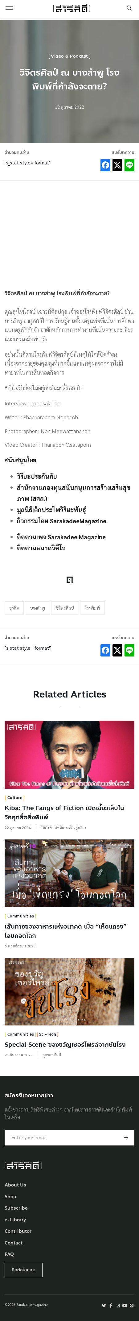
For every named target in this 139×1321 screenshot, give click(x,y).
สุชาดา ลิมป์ (52, 1054)
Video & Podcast (69, 56)
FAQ (9, 1254)
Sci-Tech (47, 1034)
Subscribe (16, 1208)
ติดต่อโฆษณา (23, 1270)
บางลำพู (37, 608)
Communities (20, 916)
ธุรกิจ (14, 608)
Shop (10, 1196)
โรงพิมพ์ (92, 608)
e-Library (15, 1220)
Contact (13, 1243)
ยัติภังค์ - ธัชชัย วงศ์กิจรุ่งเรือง (63, 827)
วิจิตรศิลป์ (65, 608)
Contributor (18, 1231)
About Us (15, 1185)
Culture (14, 798)
